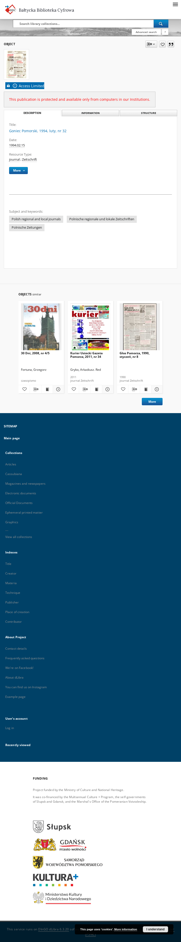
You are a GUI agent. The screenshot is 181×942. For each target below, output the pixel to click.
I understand (155, 929)
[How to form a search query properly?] (165, 32)
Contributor (13, 621)
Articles (10, 464)
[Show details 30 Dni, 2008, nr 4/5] (57, 389)
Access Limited (24, 86)
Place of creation (17, 612)
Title (8, 564)
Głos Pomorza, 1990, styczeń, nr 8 (134, 355)
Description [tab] (32, 113)
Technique (12, 593)
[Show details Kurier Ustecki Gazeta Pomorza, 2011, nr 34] (106, 389)
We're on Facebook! (19, 668)
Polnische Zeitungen (27, 227)
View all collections (18, 537)
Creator (10, 573)
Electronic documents (20, 493)
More (152, 401)
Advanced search (146, 32)
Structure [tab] (148, 113)
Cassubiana (13, 474)
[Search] (161, 24)
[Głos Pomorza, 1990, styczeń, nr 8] (140, 328)
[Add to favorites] (162, 44)
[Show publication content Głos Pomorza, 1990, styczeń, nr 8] (145, 389)
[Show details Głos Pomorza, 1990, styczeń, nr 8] (156, 389)
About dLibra (14, 677)
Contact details (16, 648)
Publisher (12, 602)
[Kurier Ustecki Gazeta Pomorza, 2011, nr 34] (90, 328)
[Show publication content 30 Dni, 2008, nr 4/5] (47, 389)
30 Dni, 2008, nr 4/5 (35, 353)
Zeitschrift (29, 159)
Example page (15, 697)
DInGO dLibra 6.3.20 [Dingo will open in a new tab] (53, 929)
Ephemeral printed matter (24, 512)
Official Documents (19, 503)
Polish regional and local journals (36, 219)
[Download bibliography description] (35, 389)
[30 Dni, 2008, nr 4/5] (41, 328)
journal (14, 159)
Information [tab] (90, 113)
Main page (12, 438)
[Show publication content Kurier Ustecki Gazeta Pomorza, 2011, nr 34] (96, 389)
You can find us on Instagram (26, 687)
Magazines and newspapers (25, 483)
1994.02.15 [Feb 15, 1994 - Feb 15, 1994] (17, 145)
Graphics (11, 522)
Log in (9, 728)
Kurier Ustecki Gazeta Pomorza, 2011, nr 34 (86, 355)
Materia (11, 583)
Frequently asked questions (24, 658)
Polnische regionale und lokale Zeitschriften (101, 219)
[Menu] (175, 4)
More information (125, 929)
